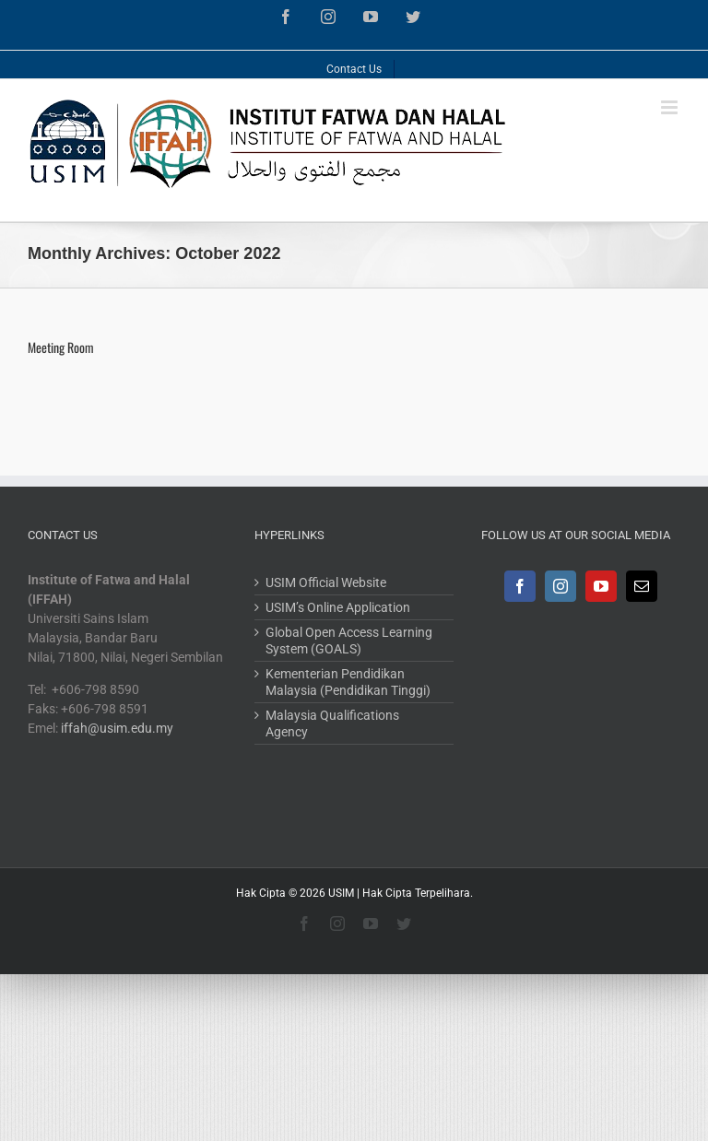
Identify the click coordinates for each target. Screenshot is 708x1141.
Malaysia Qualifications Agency (332, 723)
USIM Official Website (326, 582)
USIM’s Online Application (338, 607)
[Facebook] (520, 586)
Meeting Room (61, 347)
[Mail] (641, 586)
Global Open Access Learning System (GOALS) (349, 640)
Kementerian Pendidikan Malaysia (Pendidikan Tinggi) (348, 682)
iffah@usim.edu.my (117, 728)
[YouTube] (601, 586)
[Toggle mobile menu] (670, 107)
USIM (341, 893)
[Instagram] (560, 586)
